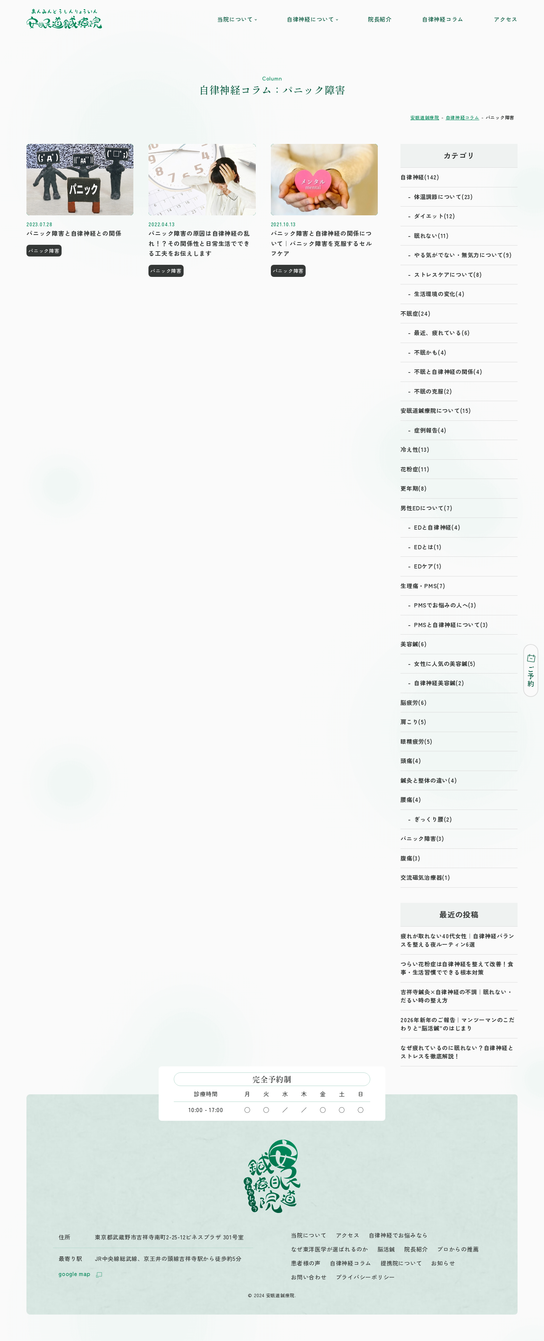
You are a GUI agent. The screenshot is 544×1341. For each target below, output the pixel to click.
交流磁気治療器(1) (425, 877)
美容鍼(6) (413, 644)
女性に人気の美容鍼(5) (445, 663)
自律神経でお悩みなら (398, 1235)
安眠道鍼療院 (424, 117)
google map (81, 1274)
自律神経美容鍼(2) (439, 683)
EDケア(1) (428, 566)
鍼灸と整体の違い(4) (428, 780)
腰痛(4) (410, 799)
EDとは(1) (428, 547)
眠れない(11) (431, 235)
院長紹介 (380, 19)
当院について (237, 19)
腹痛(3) (410, 858)
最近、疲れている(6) (442, 333)
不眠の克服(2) (433, 391)
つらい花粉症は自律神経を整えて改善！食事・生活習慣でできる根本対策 (456, 968)
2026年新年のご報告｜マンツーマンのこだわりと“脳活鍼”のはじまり (457, 1024)
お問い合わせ (309, 1277)
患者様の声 (306, 1263)
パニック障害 (44, 250)
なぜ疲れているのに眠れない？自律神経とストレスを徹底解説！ (456, 1052)
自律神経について (312, 19)
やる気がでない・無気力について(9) (463, 255)
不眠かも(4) (430, 352)
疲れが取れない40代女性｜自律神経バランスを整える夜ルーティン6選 (457, 940)
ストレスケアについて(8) (448, 274)
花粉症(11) (414, 469)
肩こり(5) (413, 722)
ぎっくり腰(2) (433, 819)
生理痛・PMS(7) (422, 586)
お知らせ (443, 1263)
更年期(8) (413, 488)
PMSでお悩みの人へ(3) (445, 605)
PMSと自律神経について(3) (451, 625)
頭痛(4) (410, 761)
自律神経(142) (419, 177)
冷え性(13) (414, 449)
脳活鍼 (386, 1249)
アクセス (506, 19)
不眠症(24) (415, 313)
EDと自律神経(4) (437, 527)
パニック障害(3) (422, 838)
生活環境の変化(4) (439, 294)
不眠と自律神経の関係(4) (448, 371)
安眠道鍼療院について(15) (435, 410)
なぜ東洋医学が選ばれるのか (329, 1249)
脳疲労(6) (413, 702)
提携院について (401, 1263)
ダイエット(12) (434, 216)
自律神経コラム (443, 19)
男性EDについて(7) (426, 508)
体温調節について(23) (443, 197)
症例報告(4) (430, 430)
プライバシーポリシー (366, 1277)
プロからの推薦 (458, 1249)
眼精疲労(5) (416, 741)
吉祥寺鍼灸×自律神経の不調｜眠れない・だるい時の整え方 (456, 996)
